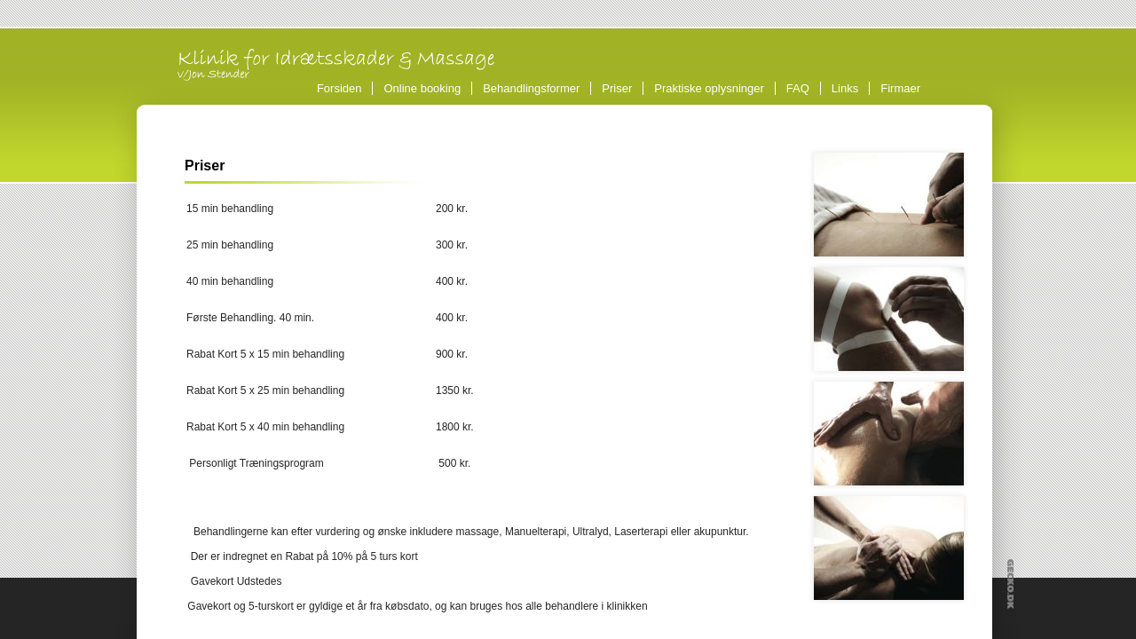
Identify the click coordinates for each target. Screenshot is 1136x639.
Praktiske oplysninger (709, 88)
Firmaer (900, 88)
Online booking (422, 88)
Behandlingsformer (534, 88)
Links (845, 88)
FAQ (797, 88)
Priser (617, 88)
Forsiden (339, 88)
